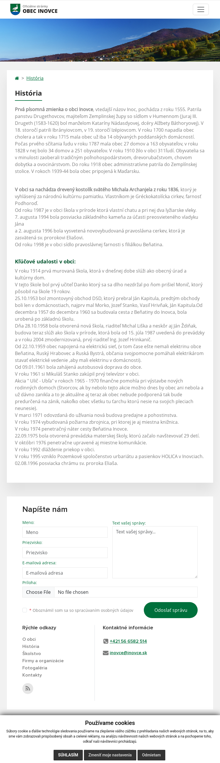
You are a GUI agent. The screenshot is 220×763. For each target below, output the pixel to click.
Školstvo (31, 653)
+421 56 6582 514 (128, 641)
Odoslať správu (170, 610)
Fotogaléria (34, 668)
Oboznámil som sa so (81, 610)
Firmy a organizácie (43, 660)
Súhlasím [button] (68, 755)
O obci (29, 639)
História (35, 78)
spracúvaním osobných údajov (104, 610)
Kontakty (32, 675)
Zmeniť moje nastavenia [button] (110, 755)
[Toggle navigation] (201, 9)
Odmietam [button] (151, 755)
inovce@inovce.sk (128, 652)
